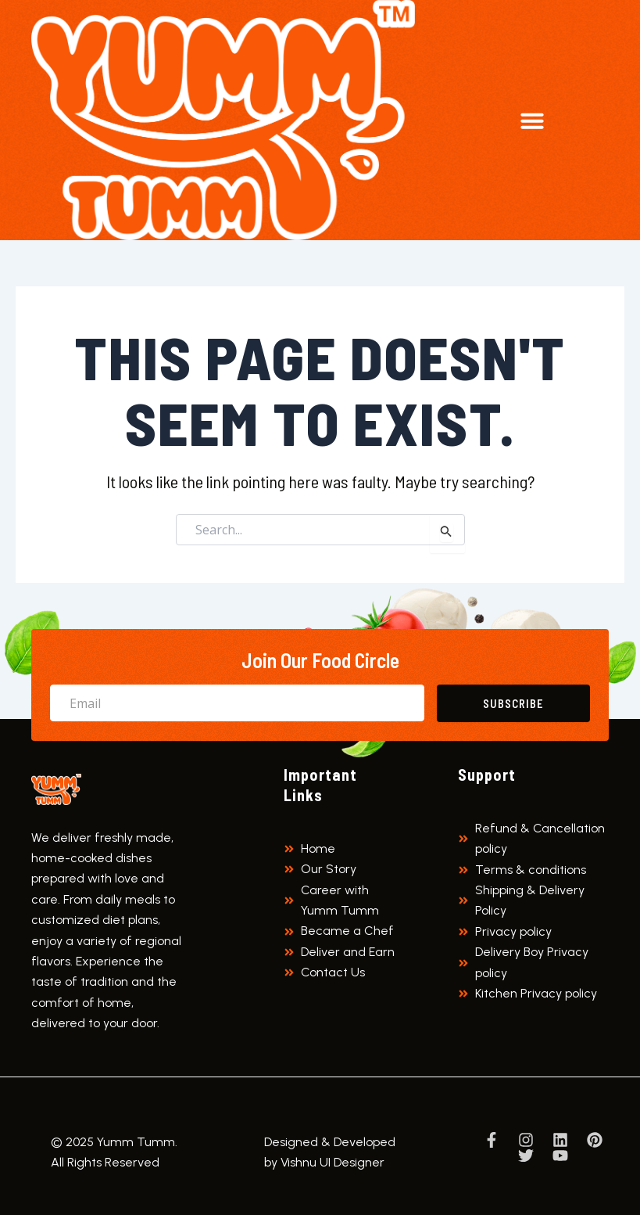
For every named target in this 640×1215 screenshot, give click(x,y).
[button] (532, 120)
